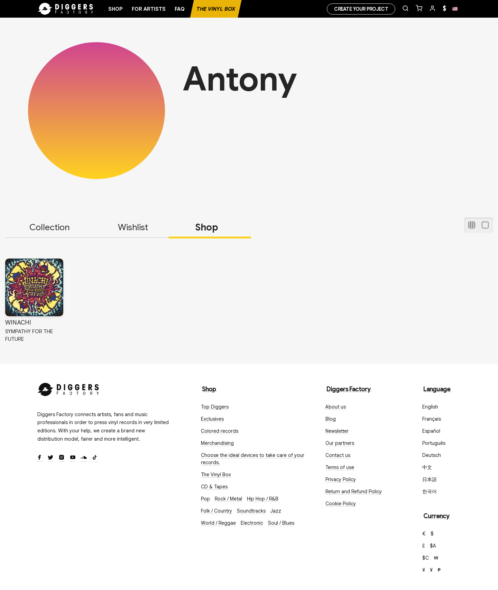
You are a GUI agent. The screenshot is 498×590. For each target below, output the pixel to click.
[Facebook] (39, 458)
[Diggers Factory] (68, 388)
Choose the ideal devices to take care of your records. (252, 459)
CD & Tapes (214, 487)
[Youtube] (72, 458)
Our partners (339, 443)
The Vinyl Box (216, 9)
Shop (115, 9)
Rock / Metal (228, 499)
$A (433, 546)
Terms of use (339, 467)
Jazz (275, 511)
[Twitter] (50, 458)
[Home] (66, 9)
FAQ (180, 9)
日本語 (429, 479)
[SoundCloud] (83, 458)
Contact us (337, 455)
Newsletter (337, 431)
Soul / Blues (281, 523)
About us (335, 407)
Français (431, 419)
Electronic (252, 523)
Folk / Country (216, 511)
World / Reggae (218, 523)
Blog (330, 419)
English (430, 407)
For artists (149, 9)
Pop (205, 499)
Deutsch (431, 455)
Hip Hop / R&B (262, 499)
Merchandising (217, 443)
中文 (427, 467)
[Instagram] (61, 458)
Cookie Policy (340, 503)
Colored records (219, 431)
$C (425, 558)
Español (431, 431)
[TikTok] (94, 458)
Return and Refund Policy (353, 491)
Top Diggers (215, 407)
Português (433, 443)
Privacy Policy (340, 479)
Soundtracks (251, 511)
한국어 (429, 491)
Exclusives (212, 419)
